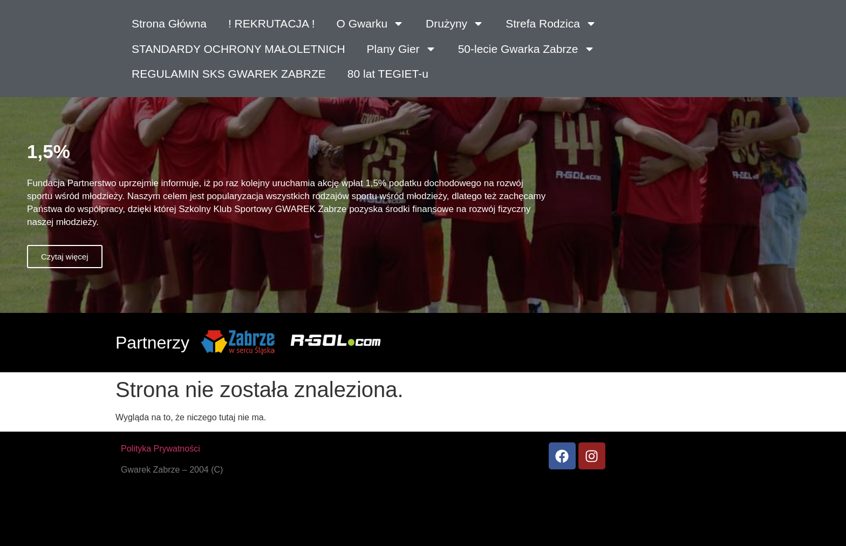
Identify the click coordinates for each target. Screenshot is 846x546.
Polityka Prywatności (160, 448)
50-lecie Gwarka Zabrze (526, 49)
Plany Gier (401, 49)
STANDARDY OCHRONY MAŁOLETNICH (238, 49)
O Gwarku (371, 23)
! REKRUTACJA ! (271, 23)
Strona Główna (169, 23)
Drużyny (455, 23)
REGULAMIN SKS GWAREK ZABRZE (229, 73)
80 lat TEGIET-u (387, 73)
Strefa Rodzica (551, 23)
